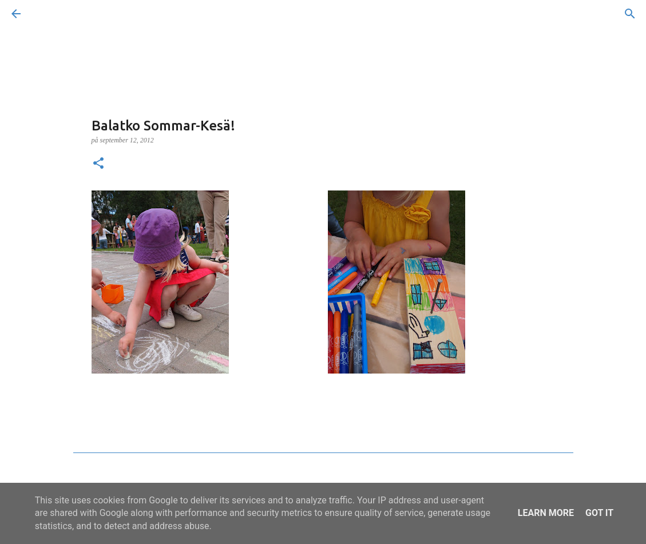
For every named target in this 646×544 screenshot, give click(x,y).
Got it (599, 512)
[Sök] (48, 13)
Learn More (546, 512)
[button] (98, 164)
